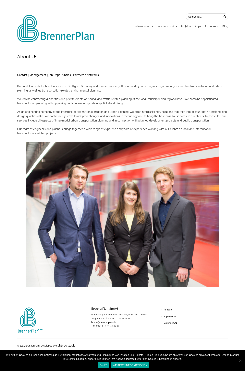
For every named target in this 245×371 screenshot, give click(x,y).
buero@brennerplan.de (103, 322)
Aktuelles (210, 26)
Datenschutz (170, 322)
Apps (198, 26)
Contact (22, 75)
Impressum (170, 316)
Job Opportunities (60, 75)
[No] (240, 361)
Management (38, 75)
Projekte (186, 26)
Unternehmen (142, 26)
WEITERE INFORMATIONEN (130, 365)
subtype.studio (65, 345)
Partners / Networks (86, 75)
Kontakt (168, 309)
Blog (225, 26)
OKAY (103, 365)
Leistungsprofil (166, 26)
